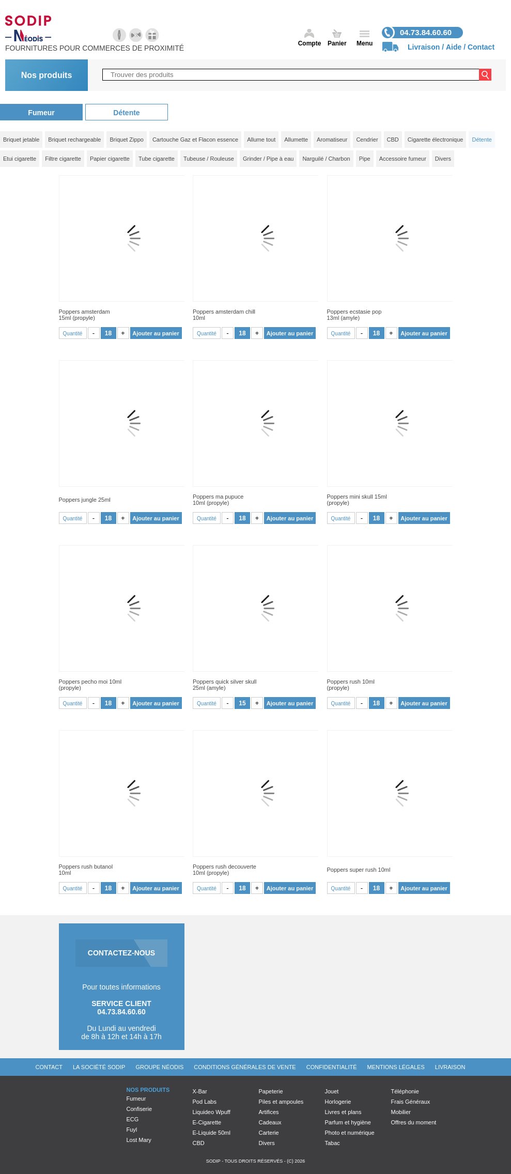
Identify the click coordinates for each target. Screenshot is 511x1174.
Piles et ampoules (281, 1102)
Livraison (424, 47)
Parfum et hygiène (348, 1122)
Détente (126, 113)
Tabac (332, 1143)
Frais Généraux (410, 1102)
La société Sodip (99, 1067)
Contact (481, 47)
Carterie (269, 1133)
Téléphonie (405, 1091)
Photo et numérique (350, 1133)
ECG (133, 1119)
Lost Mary (139, 1140)
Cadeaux (270, 1122)
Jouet (332, 1091)
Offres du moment (414, 1122)
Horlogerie (338, 1102)
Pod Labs (204, 1102)
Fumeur (41, 113)
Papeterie (271, 1091)
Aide (453, 47)
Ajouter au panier (155, 333)
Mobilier (401, 1112)
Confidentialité (331, 1067)
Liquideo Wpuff (211, 1112)
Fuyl (132, 1129)
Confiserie (139, 1109)
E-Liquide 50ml (211, 1133)
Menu (365, 43)
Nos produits (46, 75)
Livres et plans (343, 1112)
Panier (337, 43)
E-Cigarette (207, 1122)
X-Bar (200, 1091)
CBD (199, 1143)
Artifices (269, 1112)
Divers (267, 1143)
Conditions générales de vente (245, 1067)
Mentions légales (396, 1067)
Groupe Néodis (159, 1067)
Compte (309, 43)
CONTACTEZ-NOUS (121, 953)
